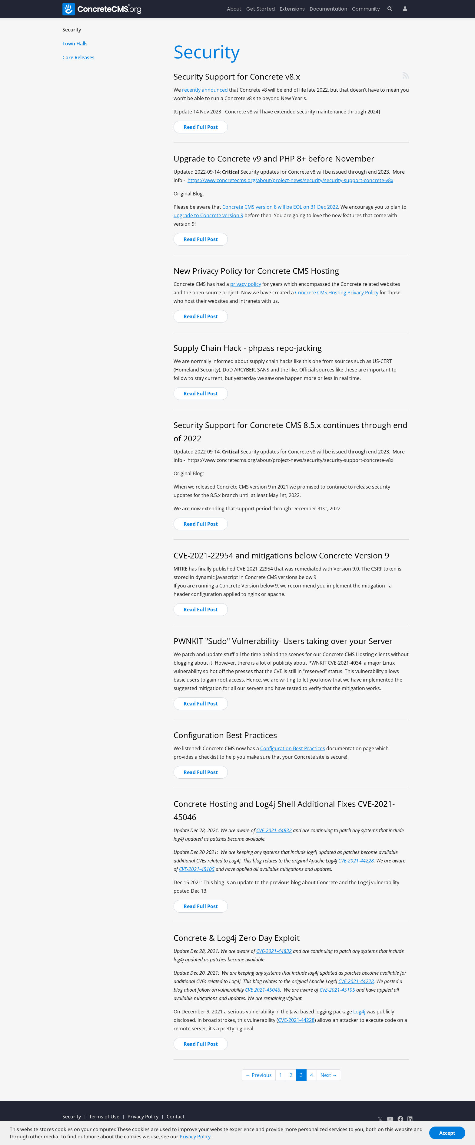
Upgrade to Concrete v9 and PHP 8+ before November (274, 158)
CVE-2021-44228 (356, 860)
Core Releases (78, 57)
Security (71, 29)
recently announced (205, 90)
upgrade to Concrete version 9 (208, 215)
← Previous (259, 1075)
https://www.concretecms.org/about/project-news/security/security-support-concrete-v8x (290, 180)
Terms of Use (104, 1116)
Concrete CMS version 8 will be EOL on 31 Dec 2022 (280, 207)
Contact (175, 1116)
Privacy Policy (143, 1116)
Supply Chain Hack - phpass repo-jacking (248, 347)
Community (366, 8)
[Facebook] (400, 1119)
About (234, 8)
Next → (329, 1075)
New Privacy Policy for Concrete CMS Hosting (256, 270)
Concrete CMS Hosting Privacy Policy (336, 292)
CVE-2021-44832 (274, 830)
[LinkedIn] (410, 1119)
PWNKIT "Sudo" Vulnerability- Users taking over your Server (283, 641)
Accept (447, 1137)
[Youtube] (390, 1119)
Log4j (359, 1011)
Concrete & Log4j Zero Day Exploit (237, 937)
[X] (380, 1119)
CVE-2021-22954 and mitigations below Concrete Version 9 (281, 555)
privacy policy (245, 284)
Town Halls (75, 43)
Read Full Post (201, 127)
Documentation (328, 8)
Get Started (260, 8)
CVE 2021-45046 (262, 989)
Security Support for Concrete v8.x (237, 76)
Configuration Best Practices (225, 735)
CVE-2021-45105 (196, 869)
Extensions (292, 8)
